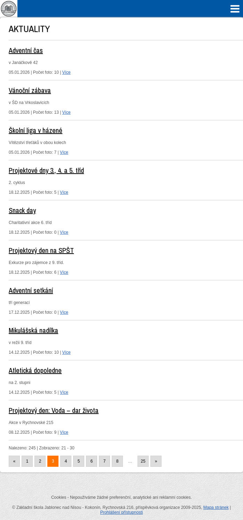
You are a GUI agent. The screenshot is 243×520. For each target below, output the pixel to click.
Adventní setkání (31, 290)
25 (143, 461)
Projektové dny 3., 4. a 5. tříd (46, 170)
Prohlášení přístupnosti (121, 512)
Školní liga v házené (35, 130)
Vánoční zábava (30, 90)
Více (66, 72)
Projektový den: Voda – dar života (54, 410)
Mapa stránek (216, 507)
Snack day (22, 210)
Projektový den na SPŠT (41, 250)
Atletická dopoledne (35, 370)
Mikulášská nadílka (33, 330)
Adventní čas (26, 50)
